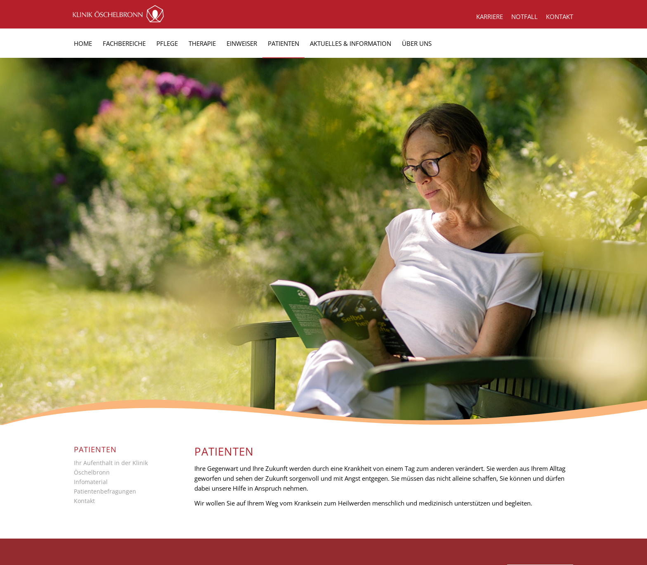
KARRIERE (489, 16)
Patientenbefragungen (105, 491)
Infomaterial (91, 482)
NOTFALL (524, 16)
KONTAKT (559, 16)
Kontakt (84, 501)
